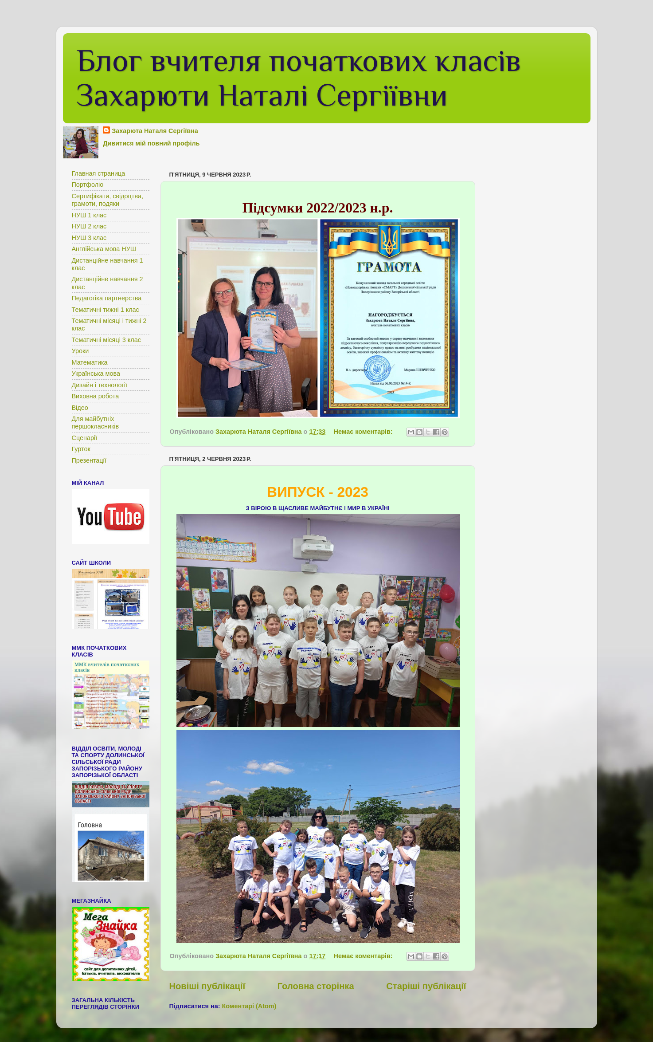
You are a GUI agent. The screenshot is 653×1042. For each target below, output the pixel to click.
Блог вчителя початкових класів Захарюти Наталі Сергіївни (298, 77)
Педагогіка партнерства (107, 298)
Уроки (80, 350)
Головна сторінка (316, 986)
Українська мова (96, 373)
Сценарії (85, 437)
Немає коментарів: (364, 431)
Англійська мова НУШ (104, 248)
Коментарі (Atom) (249, 1006)
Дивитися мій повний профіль (151, 143)
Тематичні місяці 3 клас (106, 339)
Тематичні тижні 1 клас (105, 309)
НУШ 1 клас (89, 215)
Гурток (81, 448)
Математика (90, 362)
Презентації (89, 460)
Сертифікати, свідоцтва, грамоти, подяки (107, 200)
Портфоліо (88, 184)
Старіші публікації (426, 986)
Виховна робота (95, 396)
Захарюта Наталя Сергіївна (155, 130)
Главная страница (98, 173)
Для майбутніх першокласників (95, 422)
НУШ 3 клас (89, 237)
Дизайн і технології (100, 385)
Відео (80, 407)
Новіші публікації (207, 986)
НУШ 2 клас (89, 226)
